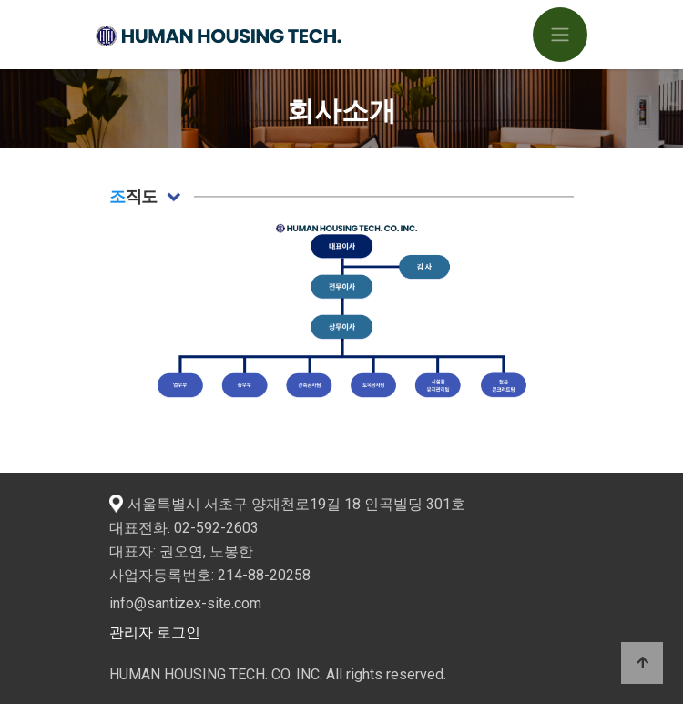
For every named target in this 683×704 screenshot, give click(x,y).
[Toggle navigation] (560, 34)
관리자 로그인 (154, 632)
